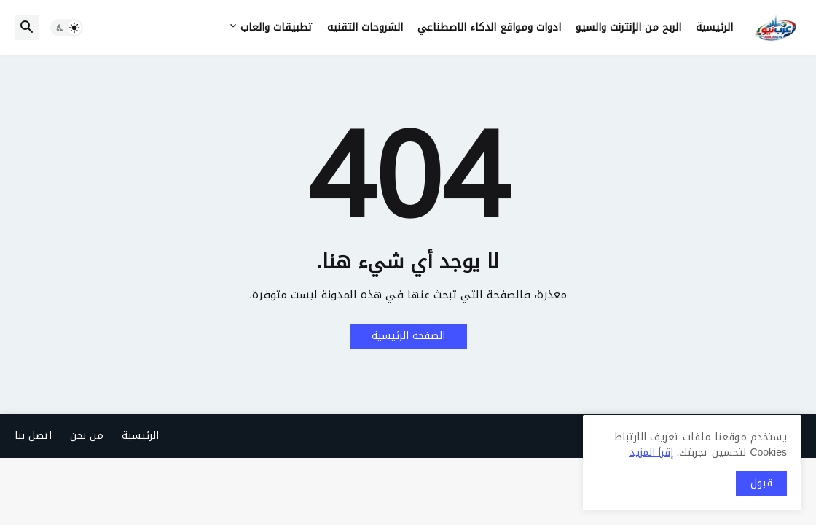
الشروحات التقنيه (365, 27)
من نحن (86, 436)
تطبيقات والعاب (276, 27)
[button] (66, 27)
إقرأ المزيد (651, 452)
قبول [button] (761, 483)
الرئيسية (714, 27)
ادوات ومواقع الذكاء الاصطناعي (489, 27)
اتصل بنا (33, 436)
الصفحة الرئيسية (408, 336)
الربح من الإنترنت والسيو (628, 27)
